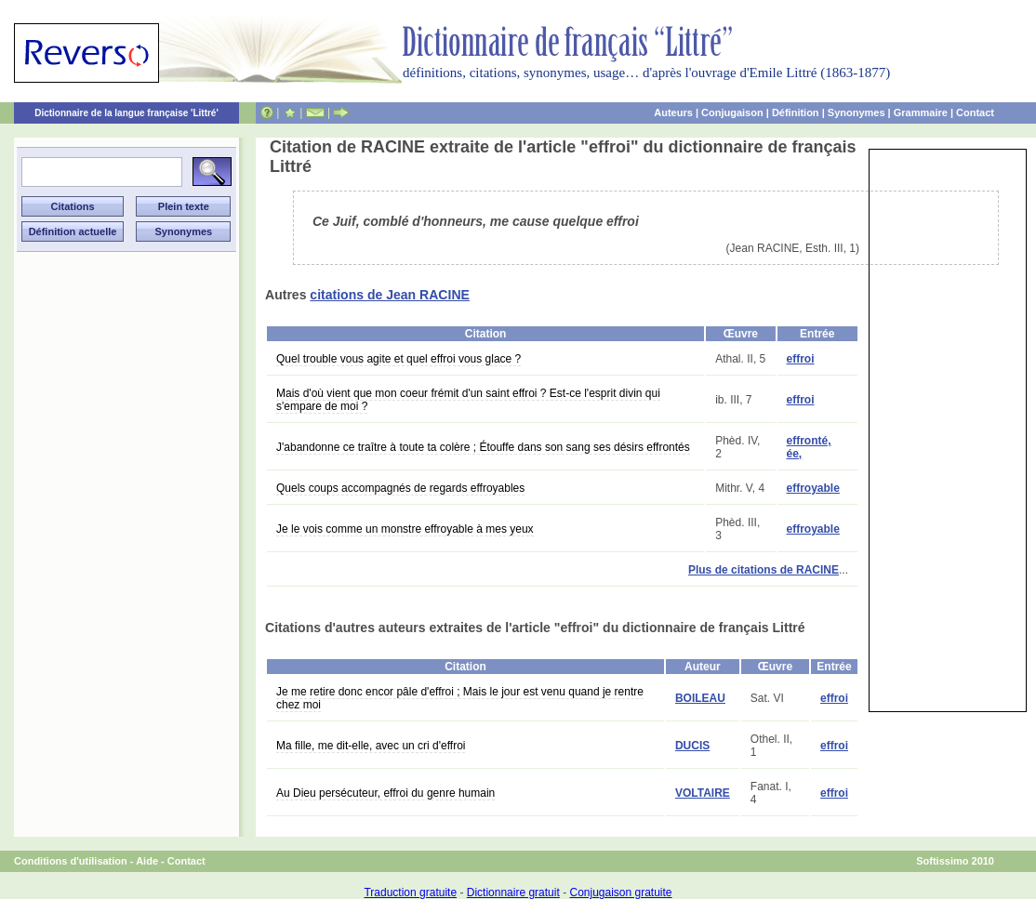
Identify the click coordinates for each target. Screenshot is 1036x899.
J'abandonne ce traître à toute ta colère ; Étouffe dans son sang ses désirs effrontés (483, 447)
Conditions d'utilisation (70, 860)
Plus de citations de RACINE (763, 569)
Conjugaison (732, 112)
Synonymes (856, 112)
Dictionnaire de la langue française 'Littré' (126, 113)
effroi (801, 358)
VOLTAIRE (702, 793)
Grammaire (921, 112)
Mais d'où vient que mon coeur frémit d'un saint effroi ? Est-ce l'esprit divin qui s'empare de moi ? (468, 400)
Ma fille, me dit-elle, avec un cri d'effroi (370, 745)
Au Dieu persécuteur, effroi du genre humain (385, 793)
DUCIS (692, 745)
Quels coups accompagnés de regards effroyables (400, 488)
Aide (147, 860)
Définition (795, 112)
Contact (975, 112)
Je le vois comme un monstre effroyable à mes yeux (405, 528)
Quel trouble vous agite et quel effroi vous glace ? (398, 358)
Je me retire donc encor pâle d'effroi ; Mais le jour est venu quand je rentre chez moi (460, 698)
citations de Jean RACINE (390, 294)
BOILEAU (700, 698)
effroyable (813, 488)
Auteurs (673, 112)
